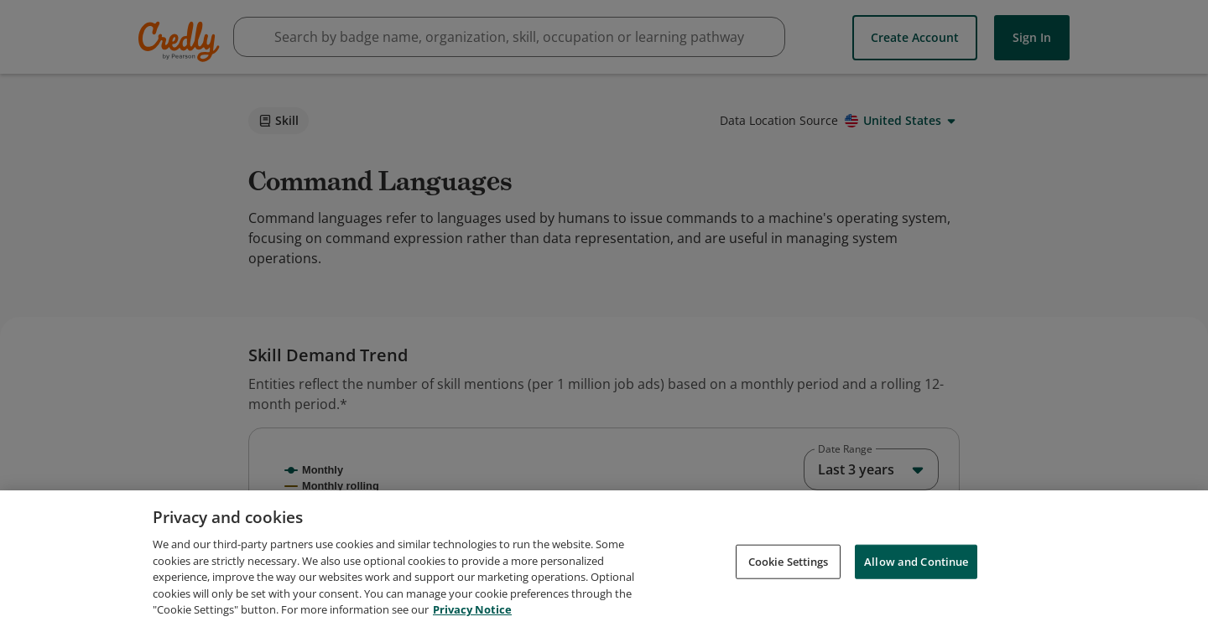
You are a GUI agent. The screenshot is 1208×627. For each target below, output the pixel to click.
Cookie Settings (788, 587)
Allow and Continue (916, 587)
